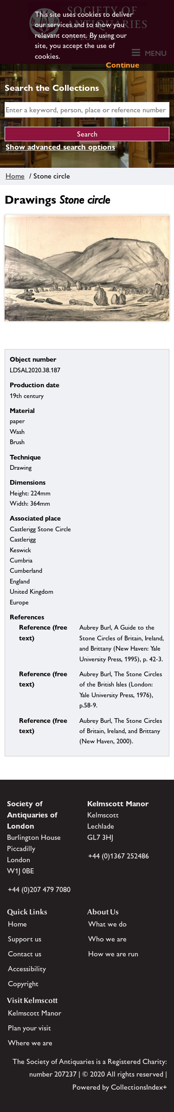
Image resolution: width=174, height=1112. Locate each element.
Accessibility (27, 968)
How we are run (113, 953)
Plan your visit (29, 1027)
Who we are (107, 938)
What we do (107, 924)
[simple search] (87, 109)
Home (15, 176)
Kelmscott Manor (34, 1013)
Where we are (30, 1042)
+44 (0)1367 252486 (118, 855)
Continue (122, 65)
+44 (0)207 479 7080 (39, 889)
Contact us (24, 953)
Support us (24, 938)
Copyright (23, 983)
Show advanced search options (60, 147)
